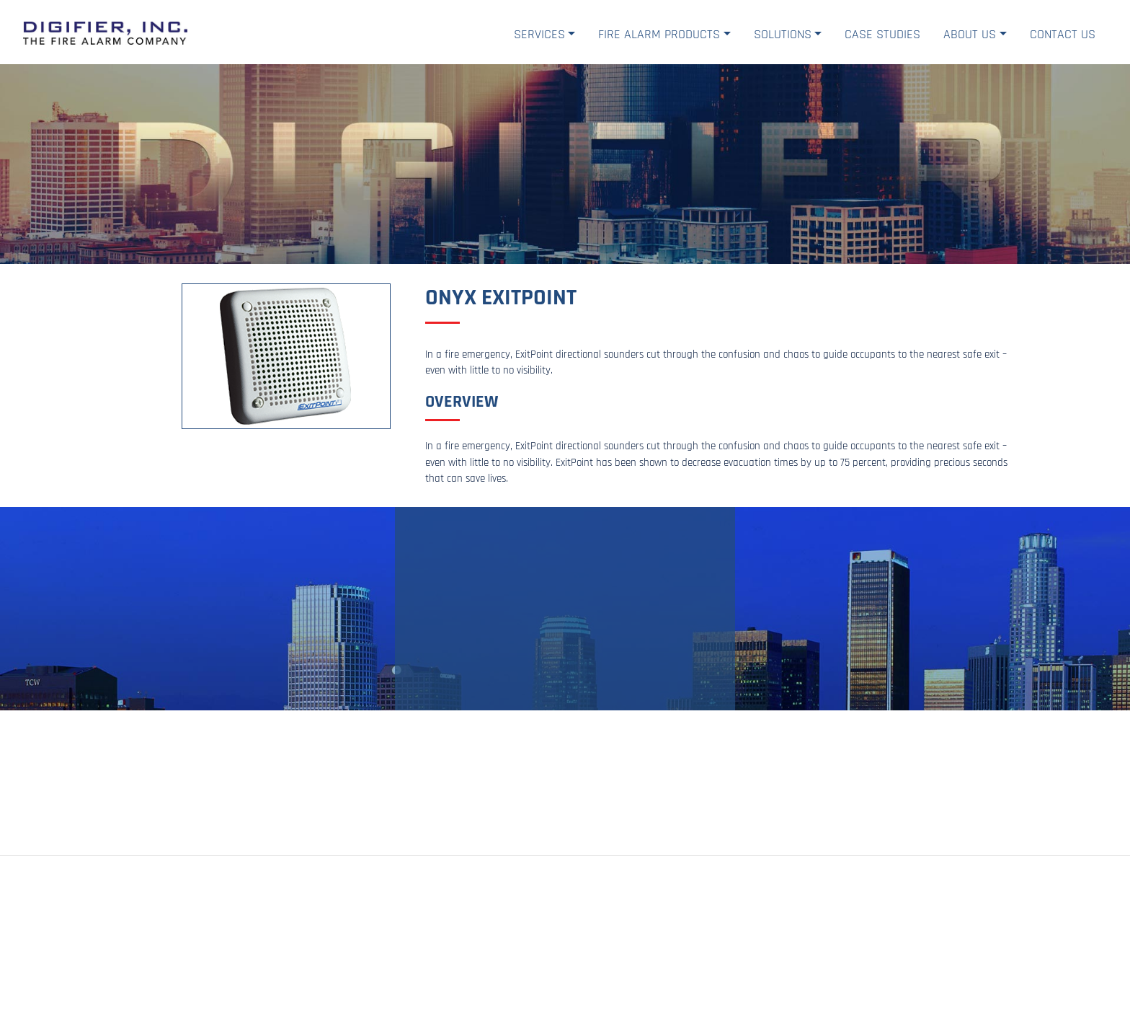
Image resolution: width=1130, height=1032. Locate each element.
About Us (969, 34)
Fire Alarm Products (659, 34)
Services (539, 34)
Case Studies (882, 34)
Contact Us (1062, 34)
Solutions (782, 34)
